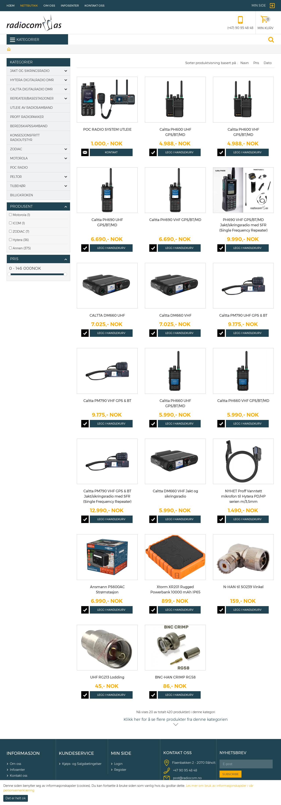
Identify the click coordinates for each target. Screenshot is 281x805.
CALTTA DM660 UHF (107, 315)
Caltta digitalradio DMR (31, 89)
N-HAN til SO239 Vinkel (243, 587)
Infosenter (70, 5)
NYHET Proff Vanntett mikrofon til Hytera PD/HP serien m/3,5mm (243, 496)
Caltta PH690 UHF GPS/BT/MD (107, 222)
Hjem (10, 5)
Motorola (19, 158)
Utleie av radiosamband (31, 108)
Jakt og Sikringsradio (29, 71)
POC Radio (19, 168)
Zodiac (16, 149)
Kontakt (111, 152)
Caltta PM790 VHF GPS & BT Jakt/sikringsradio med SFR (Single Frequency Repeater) (107, 496)
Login (118, 764)
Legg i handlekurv (179, 152)
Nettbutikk (29, 5)
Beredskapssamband (28, 126)
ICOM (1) (19, 223)
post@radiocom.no (187, 778)
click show (65, 206)
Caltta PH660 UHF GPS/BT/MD (175, 403)
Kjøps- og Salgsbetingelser (81, 764)
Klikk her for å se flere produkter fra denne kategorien (176, 719)
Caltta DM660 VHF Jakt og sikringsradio (175, 493)
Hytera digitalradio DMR (32, 80)
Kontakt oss (94, 5)
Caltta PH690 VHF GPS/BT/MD (175, 220)
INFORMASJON (23, 753)
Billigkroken (21, 195)
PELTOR (16, 177)
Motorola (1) (21, 215)
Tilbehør (17, 186)
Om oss (49, 5)
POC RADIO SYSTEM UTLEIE (107, 129)
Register (120, 770)
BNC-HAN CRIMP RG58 (175, 677)
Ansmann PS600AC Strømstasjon (107, 589)
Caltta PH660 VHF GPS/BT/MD (243, 401)
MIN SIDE (121, 753)
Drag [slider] (9, 274)
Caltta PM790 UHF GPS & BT (243, 315)
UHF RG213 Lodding (107, 677)
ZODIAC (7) (21, 232)
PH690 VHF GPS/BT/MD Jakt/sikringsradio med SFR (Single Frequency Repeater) (243, 225)
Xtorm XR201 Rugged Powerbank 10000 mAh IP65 (175, 589)
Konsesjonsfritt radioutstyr (25, 137)
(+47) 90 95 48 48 (240, 28)
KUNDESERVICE (76, 753)
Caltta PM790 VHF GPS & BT (107, 401)
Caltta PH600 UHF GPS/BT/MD (175, 132)
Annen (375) (22, 248)
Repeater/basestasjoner (32, 98)
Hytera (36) (21, 240)
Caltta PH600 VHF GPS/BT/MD (243, 132)
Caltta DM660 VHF (175, 315)
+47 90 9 (179, 770)
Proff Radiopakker (27, 117)
